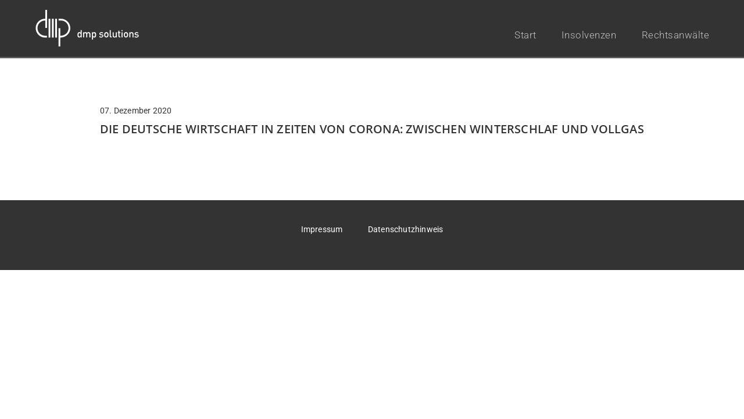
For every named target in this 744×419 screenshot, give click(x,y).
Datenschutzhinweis (405, 229)
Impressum (322, 229)
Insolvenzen (589, 35)
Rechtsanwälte (676, 35)
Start (525, 35)
